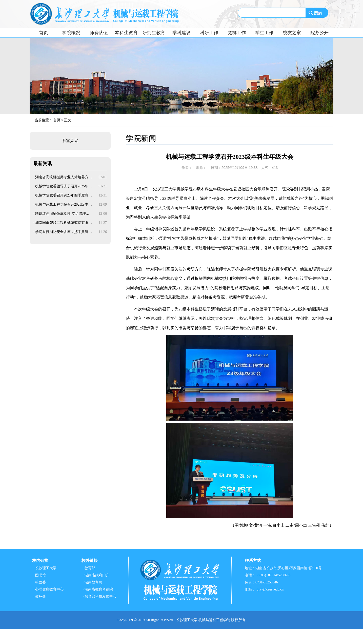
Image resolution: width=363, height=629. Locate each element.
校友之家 (292, 32)
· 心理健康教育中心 (48, 589)
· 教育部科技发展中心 (99, 596)
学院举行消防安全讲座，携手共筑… (63, 232)
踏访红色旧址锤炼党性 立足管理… (62, 213)
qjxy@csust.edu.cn (270, 589)
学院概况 (71, 32)
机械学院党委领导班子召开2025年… (63, 186)
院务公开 (319, 32)
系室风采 (70, 141)
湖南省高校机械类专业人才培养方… (63, 177)
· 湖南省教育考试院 (98, 589)
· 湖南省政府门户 (96, 575)
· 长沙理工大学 (44, 568)
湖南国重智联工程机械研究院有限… (63, 223)
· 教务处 (39, 596)
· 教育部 (89, 568)
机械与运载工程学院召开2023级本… (63, 204)
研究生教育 (154, 32)
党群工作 (237, 32)
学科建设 (181, 32)
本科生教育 (126, 32)
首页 (43, 32)
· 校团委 (39, 582)
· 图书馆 (39, 575)
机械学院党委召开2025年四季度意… (63, 195)
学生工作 (264, 32)
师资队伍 (99, 32)
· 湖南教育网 (92, 582)
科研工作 (209, 32)
